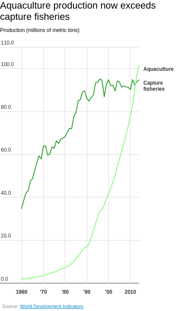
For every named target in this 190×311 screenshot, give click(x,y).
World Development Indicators (51, 306)
